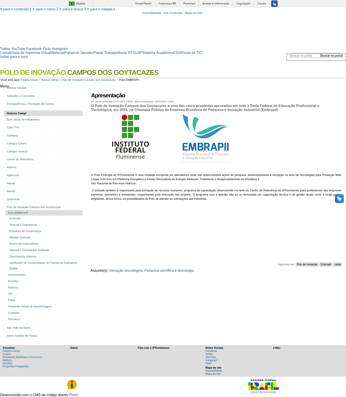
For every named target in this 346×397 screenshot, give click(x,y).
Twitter (5, 49)
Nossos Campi (11, 351)
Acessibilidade (151, 13)
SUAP (138, 53)
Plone (73, 395)
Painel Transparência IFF (113, 53)
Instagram (60, 49)
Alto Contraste (173, 13)
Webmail (58, 53)
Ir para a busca (73, 9)
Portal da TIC (191, 53)
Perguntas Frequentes (16, 366)
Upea (338, 264)
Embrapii (326, 264)
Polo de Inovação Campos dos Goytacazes (89, 79)
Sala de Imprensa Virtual (31, 53)
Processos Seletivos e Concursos (22, 357)
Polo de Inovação (307, 264)
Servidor (8, 363)
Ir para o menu (46, 9)
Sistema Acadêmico (158, 53)
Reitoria (7, 360)
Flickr (47, 49)
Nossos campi (49, 79)
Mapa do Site (194, 13)
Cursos (7, 354)
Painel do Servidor (79, 53)
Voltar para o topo (14, 57)
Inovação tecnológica (125, 270)
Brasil (81, 4)
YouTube (18, 49)
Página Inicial (29, 79)
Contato (6, 53)
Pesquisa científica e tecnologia (169, 270)
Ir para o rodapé (101, 9)
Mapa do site (213, 373)
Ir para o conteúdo (16, 9)
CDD (177, 53)
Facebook (34, 49)
